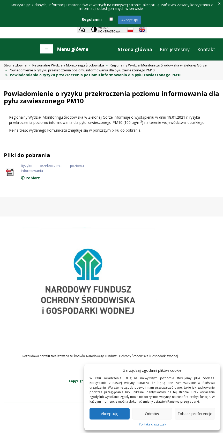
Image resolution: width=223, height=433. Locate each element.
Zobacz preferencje (194, 413)
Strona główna (135, 49)
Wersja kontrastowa (109, 29)
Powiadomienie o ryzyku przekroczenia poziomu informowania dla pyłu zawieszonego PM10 (81, 70)
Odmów (152, 413)
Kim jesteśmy (175, 49)
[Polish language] (130, 29)
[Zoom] (81, 29)
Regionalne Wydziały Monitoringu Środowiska (68, 65)
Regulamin (92, 19)
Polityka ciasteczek (152, 424)
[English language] (142, 29)
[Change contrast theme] (106, 29)
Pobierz (30, 177)
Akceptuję (129, 19)
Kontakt (206, 49)
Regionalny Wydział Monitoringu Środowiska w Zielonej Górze (158, 65)
